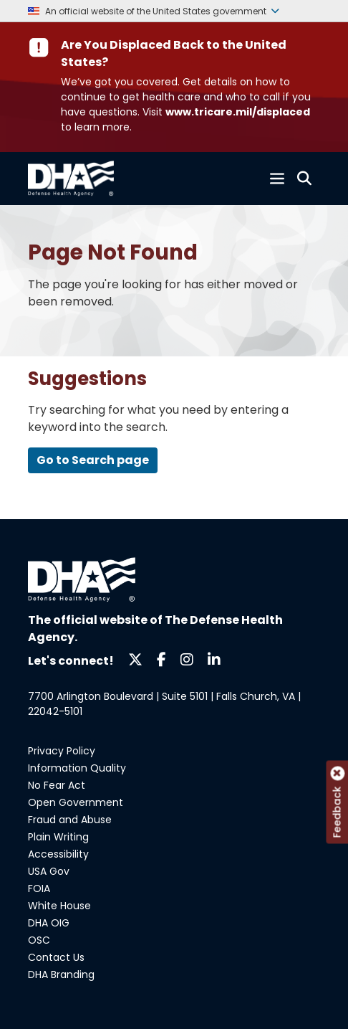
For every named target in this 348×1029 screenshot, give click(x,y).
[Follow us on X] (135, 658)
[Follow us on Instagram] (186, 658)
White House (59, 905)
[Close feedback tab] (337, 774)
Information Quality (77, 768)
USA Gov (48, 871)
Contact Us (56, 957)
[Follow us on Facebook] (161, 658)
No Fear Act (56, 785)
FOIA (39, 888)
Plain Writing (58, 837)
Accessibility (58, 854)
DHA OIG (48, 923)
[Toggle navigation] (277, 178)
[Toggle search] (304, 178)
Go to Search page (93, 460)
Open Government (75, 802)
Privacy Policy (61, 751)
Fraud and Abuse (70, 819)
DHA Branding (61, 974)
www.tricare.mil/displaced (237, 112)
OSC (39, 940)
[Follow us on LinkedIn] (214, 658)
